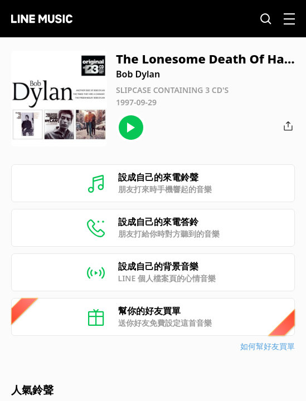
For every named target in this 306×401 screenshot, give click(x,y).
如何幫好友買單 (267, 346)
